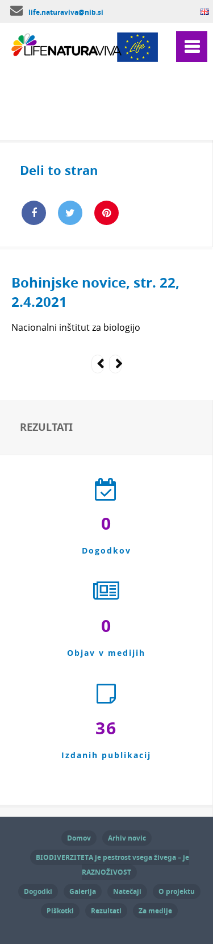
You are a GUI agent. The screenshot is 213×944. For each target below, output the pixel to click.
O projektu (176, 891)
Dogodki (38, 891)
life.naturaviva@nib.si (65, 12)
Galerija (82, 891)
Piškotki (60, 911)
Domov (79, 838)
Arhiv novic (127, 838)
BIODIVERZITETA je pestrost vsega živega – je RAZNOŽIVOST (112, 864)
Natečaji (127, 891)
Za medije (155, 911)
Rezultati (106, 911)
